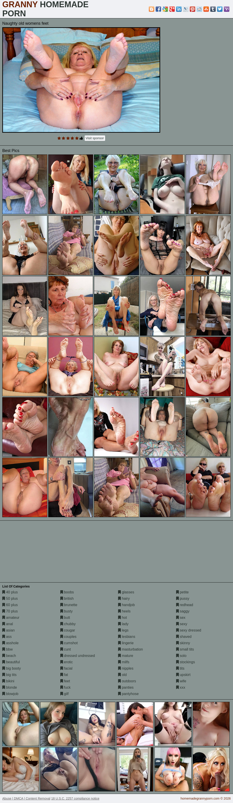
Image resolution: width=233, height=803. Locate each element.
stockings (185, 662)
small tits (185, 649)
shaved (184, 637)
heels (124, 611)
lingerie (126, 643)
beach (9, 656)
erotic (66, 662)
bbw (7, 649)
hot (122, 617)
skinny (183, 643)
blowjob (10, 694)
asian (8, 630)
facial (66, 668)
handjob (126, 605)
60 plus (10, 605)
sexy (181, 624)
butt (65, 617)
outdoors (127, 681)
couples (68, 637)
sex (180, 617)
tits (180, 668)
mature (125, 656)
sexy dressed (188, 630)
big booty (11, 668)
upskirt (183, 675)
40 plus (10, 592)
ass (7, 637)
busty (66, 611)
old (122, 675)
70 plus (10, 611)
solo (181, 656)
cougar (67, 630)
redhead (184, 605)
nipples (125, 668)
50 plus (10, 598)
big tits (9, 675)
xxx (180, 687)
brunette (68, 605)
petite (182, 592)
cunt (65, 649)
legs (123, 630)
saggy (183, 611)
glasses (126, 592)
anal (7, 624)
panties (126, 687)
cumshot (69, 643)
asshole (10, 643)
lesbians (126, 637)
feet (65, 681)
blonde (9, 687)
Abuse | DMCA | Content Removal (26, 798)
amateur (10, 617)
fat (64, 675)
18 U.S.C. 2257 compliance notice (75, 798)
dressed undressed (77, 656)
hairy (124, 598)
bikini (8, 681)
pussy (182, 598)
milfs (123, 662)
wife (181, 681)
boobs (67, 592)
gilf (64, 694)
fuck (65, 687)
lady (123, 624)
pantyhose (128, 694)
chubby (68, 624)
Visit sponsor (95, 138)
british (67, 598)
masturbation (130, 649)
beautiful (11, 662)
